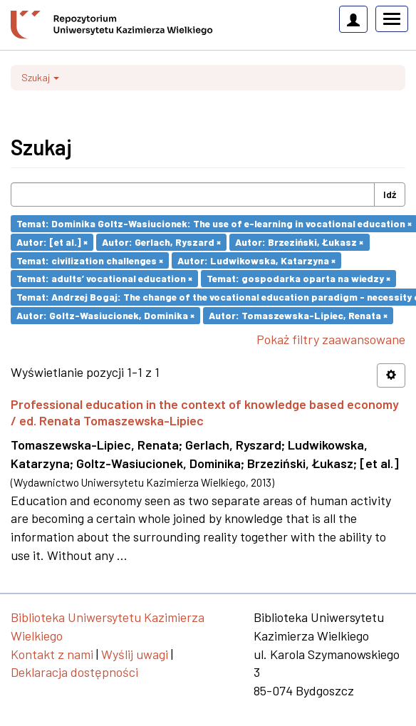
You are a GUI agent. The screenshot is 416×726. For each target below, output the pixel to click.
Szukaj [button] (40, 77)
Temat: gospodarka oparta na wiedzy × (298, 278)
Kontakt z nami (52, 654)
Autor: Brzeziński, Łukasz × (299, 242)
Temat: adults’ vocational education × (104, 278)
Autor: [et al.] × (52, 242)
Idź (389, 194)
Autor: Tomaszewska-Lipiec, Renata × (298, 315)
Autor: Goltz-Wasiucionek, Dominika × (105, 315)
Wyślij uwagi (134, 654)
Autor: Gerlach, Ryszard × (161, 242)
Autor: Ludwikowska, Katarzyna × (256, 260)
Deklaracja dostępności (74, 672)
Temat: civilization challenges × (89, 260)
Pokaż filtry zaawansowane (330, 339)
